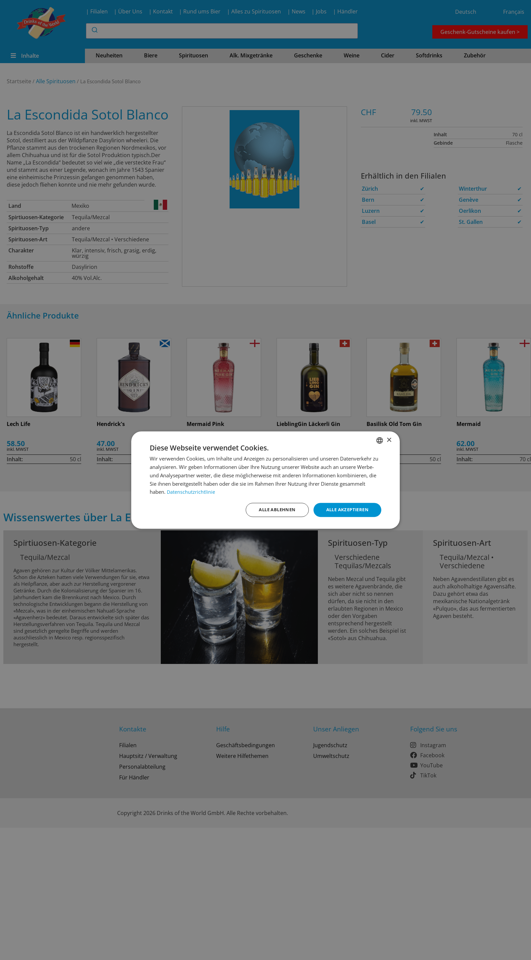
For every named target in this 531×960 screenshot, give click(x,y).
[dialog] (265, 480)
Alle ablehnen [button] (272, 510)
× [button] (388, 439)
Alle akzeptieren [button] (346, 510)
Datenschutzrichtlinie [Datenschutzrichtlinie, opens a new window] (191, 491)
